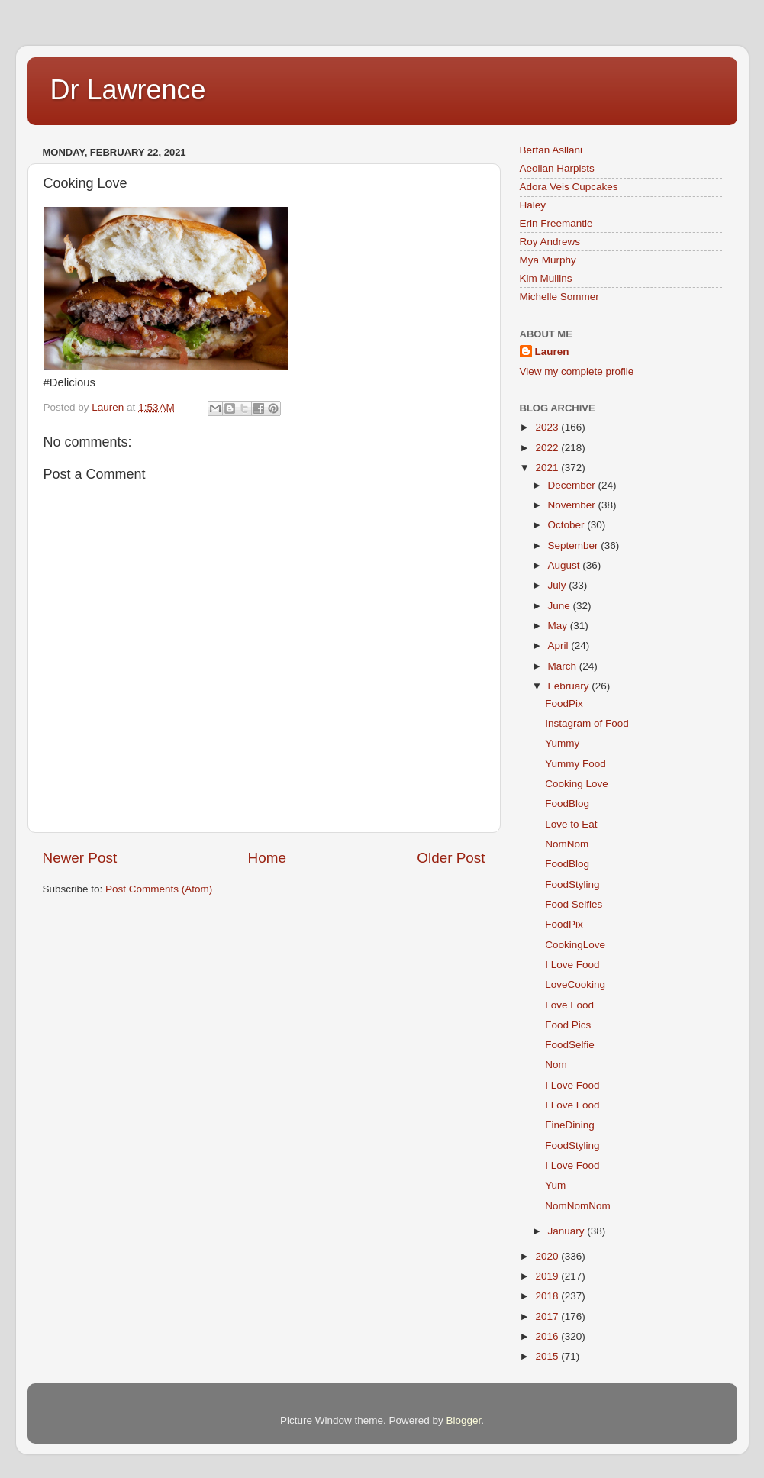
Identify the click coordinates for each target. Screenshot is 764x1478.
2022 (548, 447)
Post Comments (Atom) (158, 889)
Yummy (562, 743)
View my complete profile (577, 371)
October (568, 525)
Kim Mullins (546, 278)
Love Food (569, 1005)
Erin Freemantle (556, 223)
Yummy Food (575, 764)
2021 (548, 467)
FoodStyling (572, 884)
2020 (548, 1256)
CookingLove (575, 944)
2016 (548, 1336)
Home (267, 858)
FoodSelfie (570, 1044)
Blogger (464, 1420)
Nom (556, 1064)
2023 (548, 427)
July (558, 585)
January (568, 1231)
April (560, 645)
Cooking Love (576, 783)
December (573, 485)
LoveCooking (575, 984)
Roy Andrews (550, 241)
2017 (548, 1316)
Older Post (451, 858)
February (570, 686)
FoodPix (564, 703)
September (574, 545)
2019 (548, 1276)
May (559, 625)
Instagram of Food (587, 723)
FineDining (570, 1125)
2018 (548, 1296)
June (560, 606)
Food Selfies (573, 904)
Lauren (552, 351)
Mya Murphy (548, 260)
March (563, 666)
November (573, 505)
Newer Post (80, 858)
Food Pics (568, 1025)
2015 (548, 1356)
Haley (533, 205)
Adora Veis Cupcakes (569, 186)
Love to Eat (571, 824)
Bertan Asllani (551, 150)
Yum (555, 1185)
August (565, 565)
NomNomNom (578, 1206)
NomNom (566, 844)
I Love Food (572, 964)
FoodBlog (567, 803)
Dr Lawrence (128, 89)
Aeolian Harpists (557, 168)
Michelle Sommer (559, 296)
